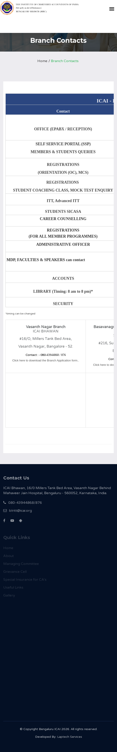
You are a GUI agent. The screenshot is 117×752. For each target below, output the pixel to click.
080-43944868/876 (22, 505)
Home (42, 61)
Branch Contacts (65, 61)
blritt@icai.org (17, 513)
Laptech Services (69, 738)
